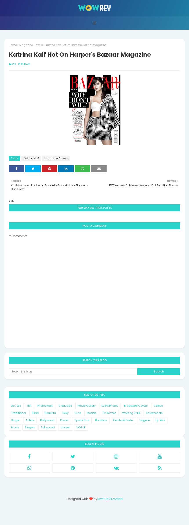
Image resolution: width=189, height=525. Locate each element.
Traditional (18, 413)
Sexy (65, 413)
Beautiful (50, 413)
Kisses (64, 420)
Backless (101, 420)
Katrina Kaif (31, 158)
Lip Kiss (160, 420)
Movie (15, 427)
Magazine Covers (31, 45)
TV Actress (109, 413)
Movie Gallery (87, 406)
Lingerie (145, 420)
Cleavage (65, 406)
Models (91, 413)
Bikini (35, 413)
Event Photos (110, 406)
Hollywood (47, 420)
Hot (29, 406)
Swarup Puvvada (110, 499)
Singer (15, 420)
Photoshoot (45, 406)
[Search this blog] (73, 371)
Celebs (158, 406)
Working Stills (131, 413)
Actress (16, 406)
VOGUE (80, 427)
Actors (30, 420)
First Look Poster (123, 420)
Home (13, 45)
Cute (78, 413)
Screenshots (154, 413)
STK (13, 64)
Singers (30, 427)
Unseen (66, 427)
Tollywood (48, 427)
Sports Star (82, 420)
